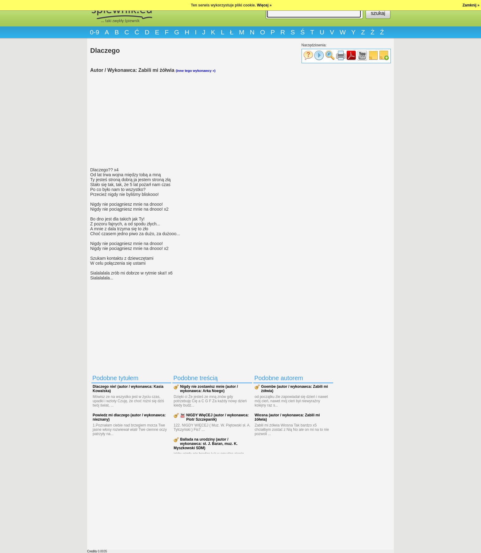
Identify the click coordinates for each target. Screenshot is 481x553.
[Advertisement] (213, 120)
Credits (92, 551)
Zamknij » (471, 5)
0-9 (94, 32)
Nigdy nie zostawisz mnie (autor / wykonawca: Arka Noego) (209, 388)
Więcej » (264, 5)
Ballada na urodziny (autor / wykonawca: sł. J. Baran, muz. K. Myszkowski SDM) (205, 443)
